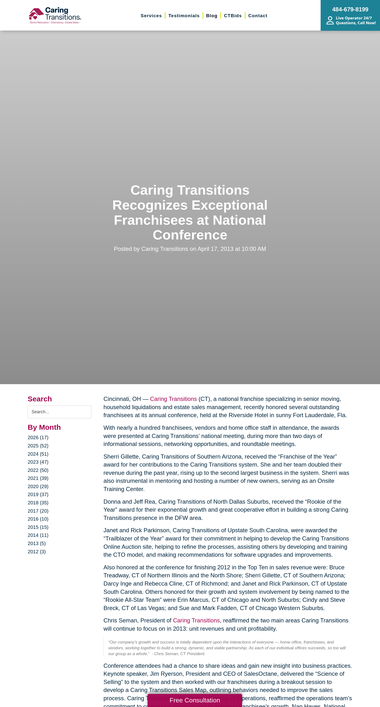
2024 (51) (38, 454)
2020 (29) (38, 486)
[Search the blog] (59, 411)
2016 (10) (38, 519)
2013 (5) (37, 543)
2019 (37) (38, 494)
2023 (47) (38, 462)
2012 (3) (37, 551)
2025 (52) (38, 445)
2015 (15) (38, 527)
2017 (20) (38, 511)
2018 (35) (38, 502)
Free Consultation (195, 700)
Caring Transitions (173, 399)
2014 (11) (38, 535)
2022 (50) (38, 470)
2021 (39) (38, 478)
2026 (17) (38, 437)
